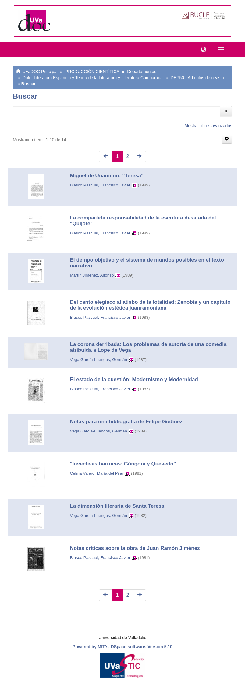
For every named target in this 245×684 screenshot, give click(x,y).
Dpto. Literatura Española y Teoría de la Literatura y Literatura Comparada (93, 77)
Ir (226, 111)
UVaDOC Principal (40, 71)
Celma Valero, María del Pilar (96, 473)
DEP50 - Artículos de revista (197, 77)
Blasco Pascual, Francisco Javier (100, 185)
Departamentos (141, 71)
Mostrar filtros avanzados (208, 125)
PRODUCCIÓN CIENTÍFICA (92, 71)
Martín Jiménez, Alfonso (92, 275)
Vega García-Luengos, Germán (98, 359)
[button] (202, 48)
